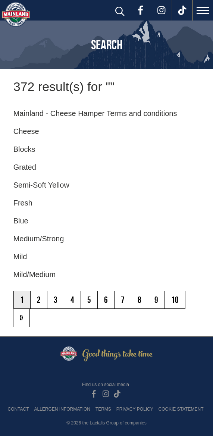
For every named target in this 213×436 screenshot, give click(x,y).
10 (175, 300)
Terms (103, 409)
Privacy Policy (134, 409)
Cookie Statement (181, 409)
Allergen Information (62, 409)
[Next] (21, 318)
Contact (18, 409)
